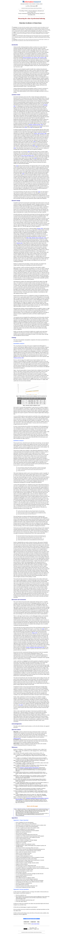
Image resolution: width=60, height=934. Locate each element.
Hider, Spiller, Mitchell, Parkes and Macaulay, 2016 (36, 237)
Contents (23, 8)
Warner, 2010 (34, 632)
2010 (43, 628)
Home (40, 8)
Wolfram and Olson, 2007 (19, 357)
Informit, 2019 (40, 228)
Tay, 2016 (21, 704)
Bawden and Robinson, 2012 (28, 57)
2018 (35, 158)
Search (37, 8)
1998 (41, 127)
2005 (31, 127)
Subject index (33, 8)
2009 (34, 145)
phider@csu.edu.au (17, 738)
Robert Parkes (37, 23)
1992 (34, 141)
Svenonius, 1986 (43, 57)
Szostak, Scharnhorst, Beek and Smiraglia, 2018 (35, 647)
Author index (27, 8)
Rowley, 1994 (36, 57)
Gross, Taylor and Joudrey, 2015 (27, 155)
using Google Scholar (35, 923)
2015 (15, 148)
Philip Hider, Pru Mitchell (25, 23)
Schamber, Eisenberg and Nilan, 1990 (36, 124)
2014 (26, 127)
